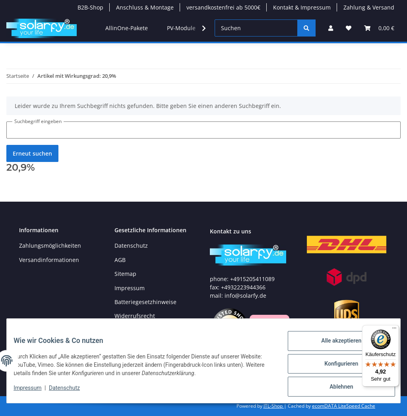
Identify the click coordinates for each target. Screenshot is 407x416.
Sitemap (125, 273)
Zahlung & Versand (368, 7)
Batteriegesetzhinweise (145, 302)
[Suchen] (256, 28)
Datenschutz (131, 245)
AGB (120, 260)
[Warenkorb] (379, 28)
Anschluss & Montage (145, 7)
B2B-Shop (90, 7)
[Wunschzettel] (348, 28)
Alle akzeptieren (335, 346)
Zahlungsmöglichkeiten (50, 245)
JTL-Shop (274, 406)
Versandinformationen (49, 260)
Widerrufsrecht (134, 316)
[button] (330, 28)
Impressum (129, 288)
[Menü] (394, 330)
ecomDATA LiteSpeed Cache (343, 406)
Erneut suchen (32, 153)
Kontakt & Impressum (302, 7)
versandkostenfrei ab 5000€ (223, 7)
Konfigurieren (335, 367)
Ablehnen (335, 388)
